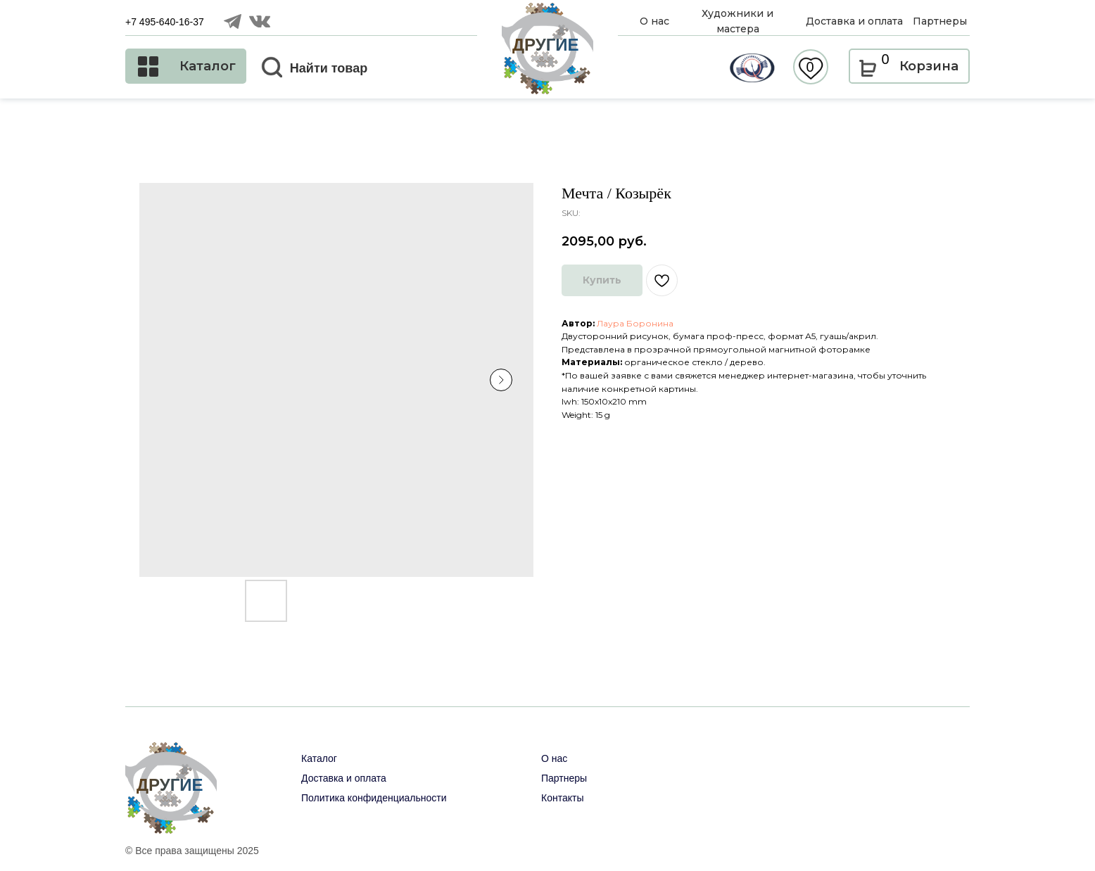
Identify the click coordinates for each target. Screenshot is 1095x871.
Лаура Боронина (635, 323)
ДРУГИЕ (545, 44)
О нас (554, 758)
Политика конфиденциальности (374, 797)
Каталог (319, 758)
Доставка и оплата (343, 778)
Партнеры (564, 778)
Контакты (562, 797)
